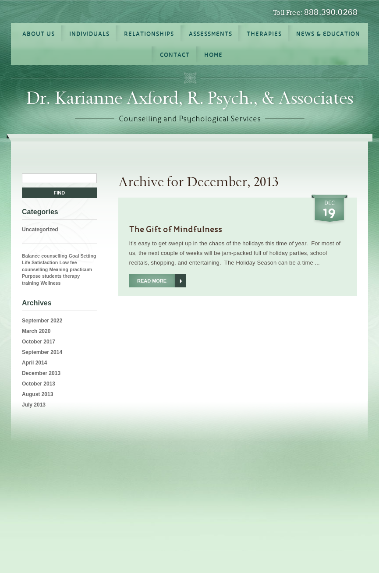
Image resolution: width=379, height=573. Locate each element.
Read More (151, 280)
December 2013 (41, 373)
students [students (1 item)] (51, 276)
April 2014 (34, 363)
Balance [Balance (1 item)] (31, 255)
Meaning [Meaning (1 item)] (59, 269)
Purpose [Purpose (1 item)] (31, 276)
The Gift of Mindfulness (175, 229)
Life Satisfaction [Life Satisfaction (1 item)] (40, 262)
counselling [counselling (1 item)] (54, 255)
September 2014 (42, 352)
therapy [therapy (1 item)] (71, 276)
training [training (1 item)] (30, 283)
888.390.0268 (331, 12)
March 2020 (36, 331)
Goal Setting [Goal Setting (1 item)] (82, 255)
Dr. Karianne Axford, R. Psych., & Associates (189, 98)
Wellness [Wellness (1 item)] (50, 283)
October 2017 (38, 342)
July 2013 (34, 405)
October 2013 (38, 384)
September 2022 (42, 321)
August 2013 (37, 394)
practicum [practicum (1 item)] (81, 269)
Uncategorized (40, 229)
